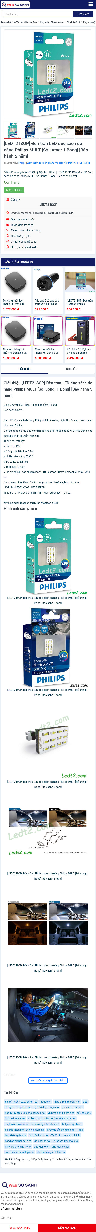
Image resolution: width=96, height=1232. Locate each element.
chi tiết (71, 369)
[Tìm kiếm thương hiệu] (38, 14)
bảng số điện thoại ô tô (18, 1140)
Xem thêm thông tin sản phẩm (48, 1080)
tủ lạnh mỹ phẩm (71, 1124)
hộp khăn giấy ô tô (15, 1135)
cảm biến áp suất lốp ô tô (19, 1152)
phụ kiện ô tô (41, 1146)
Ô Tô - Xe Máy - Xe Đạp (25, 22)
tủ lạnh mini (35, 1118)
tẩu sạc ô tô (84, 1112)
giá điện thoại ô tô (72, 1107)
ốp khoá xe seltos (15, 1118)
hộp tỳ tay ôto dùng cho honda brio (25, 1112)
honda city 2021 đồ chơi (45, 1124)
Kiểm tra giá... (14, 189)
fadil (80, 1129)
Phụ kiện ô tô (73, 22)
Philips (22, 162)
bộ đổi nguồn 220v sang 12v (21, 1101)
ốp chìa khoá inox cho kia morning (24, 1129)
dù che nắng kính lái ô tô (51, 1152)
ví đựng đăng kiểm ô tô (61, 1112)
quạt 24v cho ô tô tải (16, 1124)
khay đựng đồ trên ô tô (67, 1101)
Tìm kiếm (83, 14)
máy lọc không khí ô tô (18, 1146)
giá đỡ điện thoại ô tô (47, 1107)
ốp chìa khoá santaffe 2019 (44, 1135)
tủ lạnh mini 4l (72, 1135)
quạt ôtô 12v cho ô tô (66, 1140)
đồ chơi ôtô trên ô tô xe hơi (60, 1118)
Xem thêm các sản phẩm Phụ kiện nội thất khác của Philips (58, 162)
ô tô (85, 1101)
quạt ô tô (46, 1101)
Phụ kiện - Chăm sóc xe (52, 22)
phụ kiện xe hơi (60, 1146)
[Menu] (90, 4)
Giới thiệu (24, 369)
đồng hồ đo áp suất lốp (18, 1107)
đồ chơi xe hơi (42, 1140)
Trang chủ (6, 22)
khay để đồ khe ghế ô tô (61, 1129)
